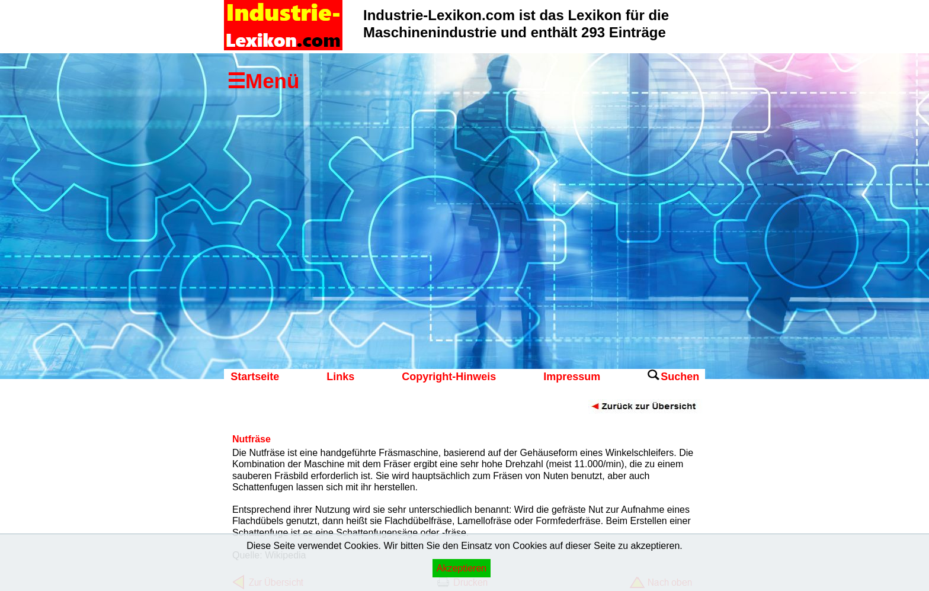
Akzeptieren (462, 568)
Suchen (680, 377)
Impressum (571, 377)
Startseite (254, 377)
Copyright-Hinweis (449, 377)
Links (340, 377)
